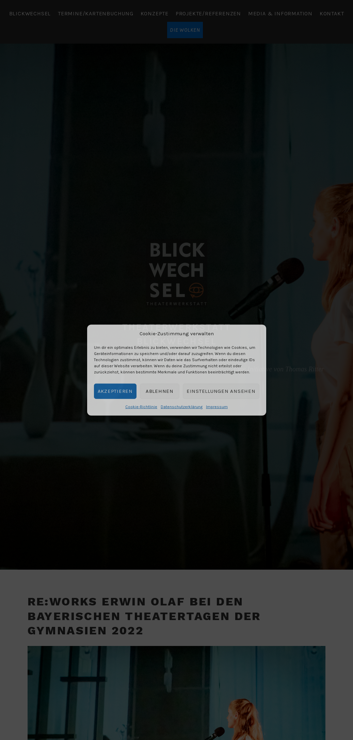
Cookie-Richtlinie (141, 406)
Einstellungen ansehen (221, 391)
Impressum (217, 406)
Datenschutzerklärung (182, 406)
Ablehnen (160, 391)
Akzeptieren (115, 391)
